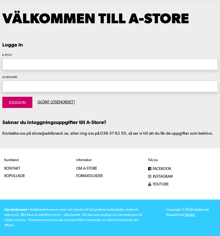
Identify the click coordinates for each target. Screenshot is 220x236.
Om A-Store (86, 169)
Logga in (17, 103)
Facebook (159, 169)
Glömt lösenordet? (56, 102)
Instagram (160, 177)
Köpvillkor (14, 176)
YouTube (158, 184)
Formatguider (89, 176)
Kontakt (12, 169)
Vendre (190, 215)
